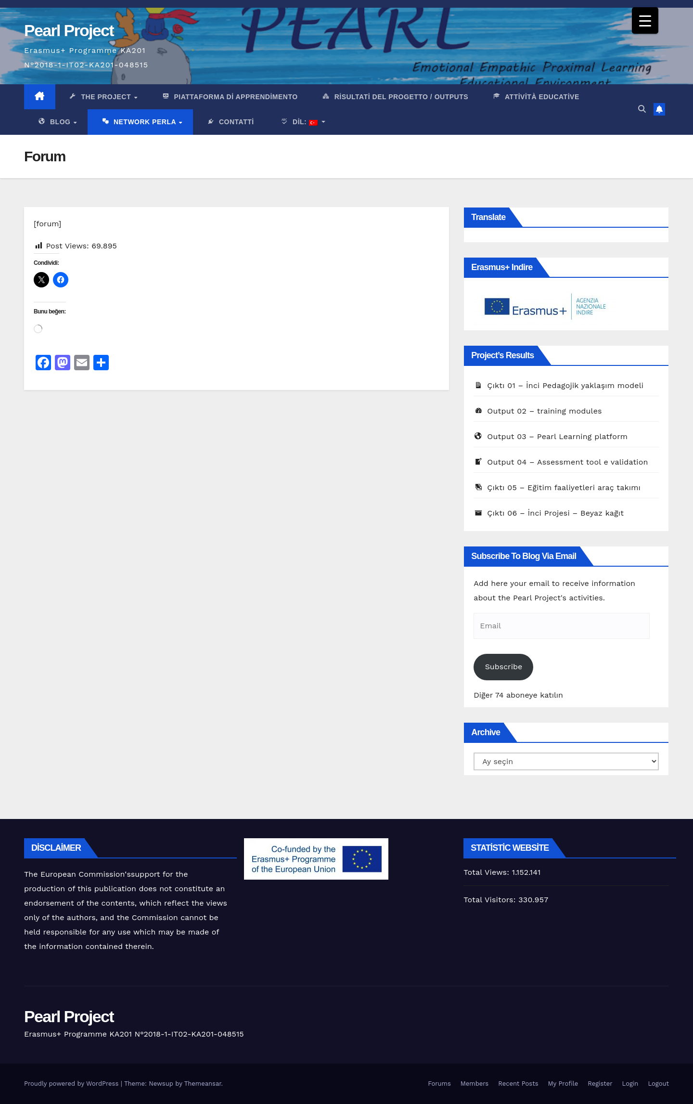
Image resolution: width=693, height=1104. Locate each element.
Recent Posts (518, 1083)
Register (600, 1083)
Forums (439, 1083)
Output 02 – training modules (538, 411)
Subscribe (504, 666)
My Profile (563, 1083)
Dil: (297, 123)
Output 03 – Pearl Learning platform (551, 436)
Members (474, 1083)
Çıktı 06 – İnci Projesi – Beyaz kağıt (549, 513)
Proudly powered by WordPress (72, 1083)
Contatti (230, 123)
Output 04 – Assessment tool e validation (561, 462)
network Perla (139, 123)
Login (630, 1083)
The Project (100, 97)
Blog (55, 123)
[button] (642, 109)
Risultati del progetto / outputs (394, 97)
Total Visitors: (490, 899)
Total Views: (487, 872)
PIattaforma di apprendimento (229, 97)
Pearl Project (69, 30)
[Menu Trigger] (645, 20)
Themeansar (202, 1083)
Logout (658, 1083)
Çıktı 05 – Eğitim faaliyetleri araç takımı (557, 487)
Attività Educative (535, 97)
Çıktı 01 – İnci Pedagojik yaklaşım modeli (558, 385)
